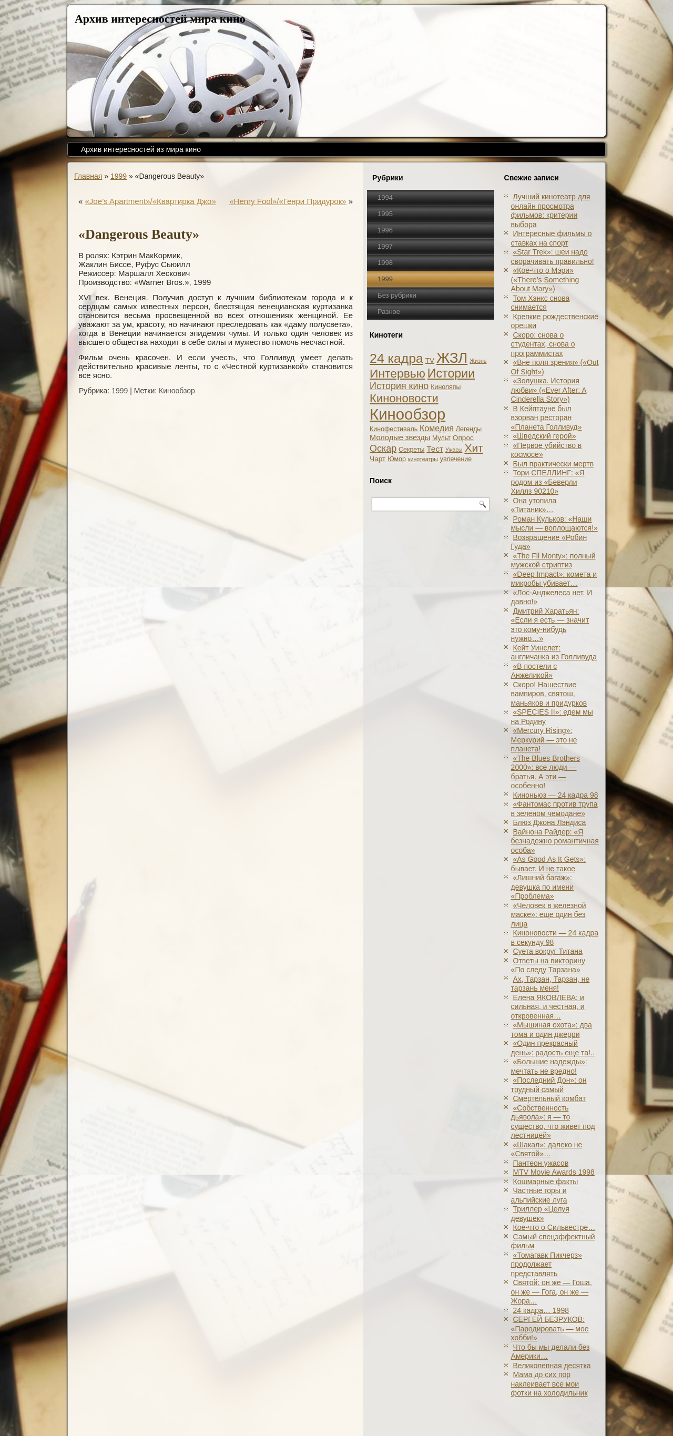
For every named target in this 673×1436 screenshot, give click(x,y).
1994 (385, 197)
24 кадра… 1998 (541, 1310)
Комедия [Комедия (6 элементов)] (437, 428)
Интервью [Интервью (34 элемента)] (397, 373)
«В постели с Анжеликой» (534, 671)
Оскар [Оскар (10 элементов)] (383, 448)
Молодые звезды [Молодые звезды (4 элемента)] (400, 437)
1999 (118, 176)
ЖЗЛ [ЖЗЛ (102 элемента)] (451, 358)
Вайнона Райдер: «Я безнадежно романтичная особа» (555, 841)
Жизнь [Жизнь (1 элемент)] (478, 361)
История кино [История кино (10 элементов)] (399, 386)
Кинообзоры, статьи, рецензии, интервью (372, 1416)
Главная (88, 176)
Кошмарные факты (545, 1181)
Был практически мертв (553, 464)
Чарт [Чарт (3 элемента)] (377, 459)
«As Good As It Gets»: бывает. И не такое (548, 864)
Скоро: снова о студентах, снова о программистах (543, 344)
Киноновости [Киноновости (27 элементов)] (404, 398)
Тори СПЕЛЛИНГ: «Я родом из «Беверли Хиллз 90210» (548, 482)
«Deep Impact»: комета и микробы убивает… (554, 579)
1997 (385, 246)
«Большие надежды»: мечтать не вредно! (549, 1066)
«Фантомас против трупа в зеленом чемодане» (554, 809)
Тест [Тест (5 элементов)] (434, 448)
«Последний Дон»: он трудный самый (549, 1085)
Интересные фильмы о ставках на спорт (551, 238)
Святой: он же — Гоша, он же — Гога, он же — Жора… (551, 1291)
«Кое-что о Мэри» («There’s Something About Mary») (545, 279)
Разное (389, 311)
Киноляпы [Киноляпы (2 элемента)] (446, 387)
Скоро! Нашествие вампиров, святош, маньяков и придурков (549, 693)
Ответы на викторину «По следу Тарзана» (548, 965)
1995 (385, 214)
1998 (385, 263)
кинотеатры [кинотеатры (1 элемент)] (423, 459)
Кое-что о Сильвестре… (554, 1227)
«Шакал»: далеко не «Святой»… (547, 1149)
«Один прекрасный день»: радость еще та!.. (553, 1048)
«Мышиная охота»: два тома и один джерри (551, 1029)
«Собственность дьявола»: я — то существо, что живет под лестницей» (553, 1122)
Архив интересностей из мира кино (141, 149)
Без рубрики (397, 295)
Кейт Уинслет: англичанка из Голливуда (554, 652)
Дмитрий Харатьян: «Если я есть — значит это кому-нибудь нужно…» (550, 625)
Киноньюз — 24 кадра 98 (555, 795)
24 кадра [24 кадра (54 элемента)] (396, 358)
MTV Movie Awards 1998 (554, 1172)
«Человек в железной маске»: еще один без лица (548, 914)
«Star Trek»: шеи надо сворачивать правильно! (552, 257)
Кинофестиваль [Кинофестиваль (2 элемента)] (393, 429)
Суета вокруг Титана (548, 951)
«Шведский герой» (544, 436)
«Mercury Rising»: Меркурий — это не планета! (544, 739)
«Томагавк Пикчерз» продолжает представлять (546, 1264)
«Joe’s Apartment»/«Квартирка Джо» (150, 201)
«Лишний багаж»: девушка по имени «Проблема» (542, 886)
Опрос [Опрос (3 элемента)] (463, 438)
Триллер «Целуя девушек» (540, 1214)
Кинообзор (177, 390)
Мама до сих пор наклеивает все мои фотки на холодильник (549, 1383)
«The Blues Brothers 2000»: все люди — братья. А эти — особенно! (545, 772)
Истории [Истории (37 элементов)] (451, 373)
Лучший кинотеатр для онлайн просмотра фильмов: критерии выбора (550, 210)
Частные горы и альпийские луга (539, 1195)
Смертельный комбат (549, 1098)
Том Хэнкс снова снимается (540, 303)
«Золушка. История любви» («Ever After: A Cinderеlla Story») (549, 389)
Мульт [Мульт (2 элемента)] (441, 438)
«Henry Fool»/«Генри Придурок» (287, 201)
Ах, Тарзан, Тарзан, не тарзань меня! (550, 984)
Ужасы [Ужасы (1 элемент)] (453, 449)
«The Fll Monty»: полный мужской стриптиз (553, 560)
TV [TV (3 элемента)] (429, 360)
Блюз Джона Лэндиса (549, 822)
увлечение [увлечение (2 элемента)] (456, 459)
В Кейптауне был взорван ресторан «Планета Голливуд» (546, 417)
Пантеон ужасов (541, 1163)
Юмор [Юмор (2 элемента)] (397, 459)
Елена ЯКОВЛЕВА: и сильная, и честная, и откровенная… (548, 1006)
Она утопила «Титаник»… (534, 505)
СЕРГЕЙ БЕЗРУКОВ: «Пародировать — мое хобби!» (550, 1328)
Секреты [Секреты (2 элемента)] (411, 449)
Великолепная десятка (552, 1365)
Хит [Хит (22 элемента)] (473, 448)
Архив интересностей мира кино (160, 18)
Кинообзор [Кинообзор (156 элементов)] (407, 414)
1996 (385, 230)
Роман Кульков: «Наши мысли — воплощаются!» (554, 524)
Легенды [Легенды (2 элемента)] (469, 429)
